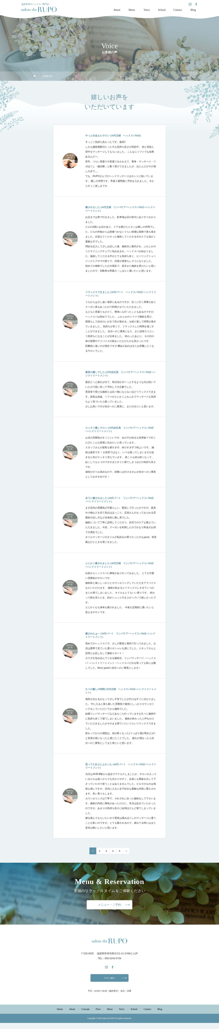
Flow (98, 1015)
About (116, 9)
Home (60, 1015)
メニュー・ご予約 (109, 907)
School (162, 9)
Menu (132, 9)
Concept (85, 1015)
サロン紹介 (109, 983)
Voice (147, 9)
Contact (177, 9)
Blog (193, 9)
